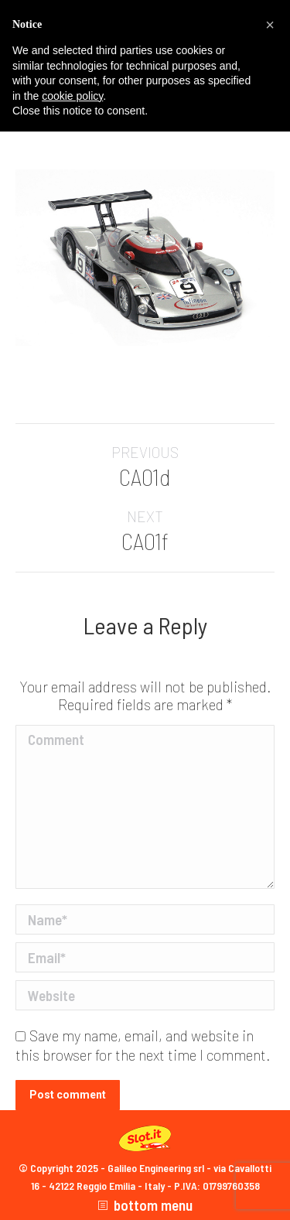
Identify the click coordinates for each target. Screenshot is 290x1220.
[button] (270, 24)
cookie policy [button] (72, 96)
